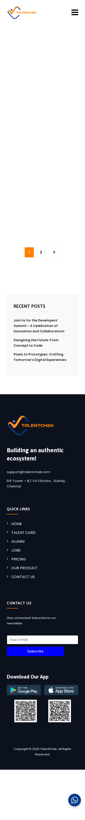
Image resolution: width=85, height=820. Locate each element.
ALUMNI (17, 541)
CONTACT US (23, 576)
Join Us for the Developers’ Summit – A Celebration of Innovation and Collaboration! (39, 325)
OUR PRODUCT (24, 568)
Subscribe (35, 651)
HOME (16, 523)
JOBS (16, 550)
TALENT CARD (23, 532)
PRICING (18, 559)
